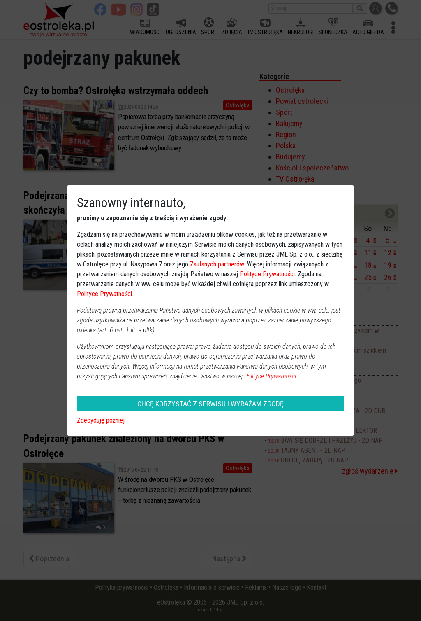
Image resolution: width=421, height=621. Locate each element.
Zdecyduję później (101, 420)
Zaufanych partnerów (217, 264)
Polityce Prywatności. (271, 376)
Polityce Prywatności (267, 274)
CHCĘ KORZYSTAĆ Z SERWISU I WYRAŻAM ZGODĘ (210, 403)
